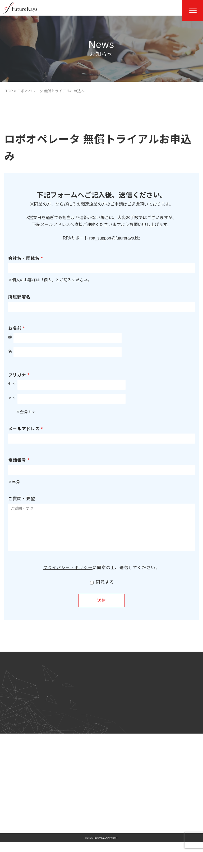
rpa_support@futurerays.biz (115, 238)
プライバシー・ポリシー (68, 575)
